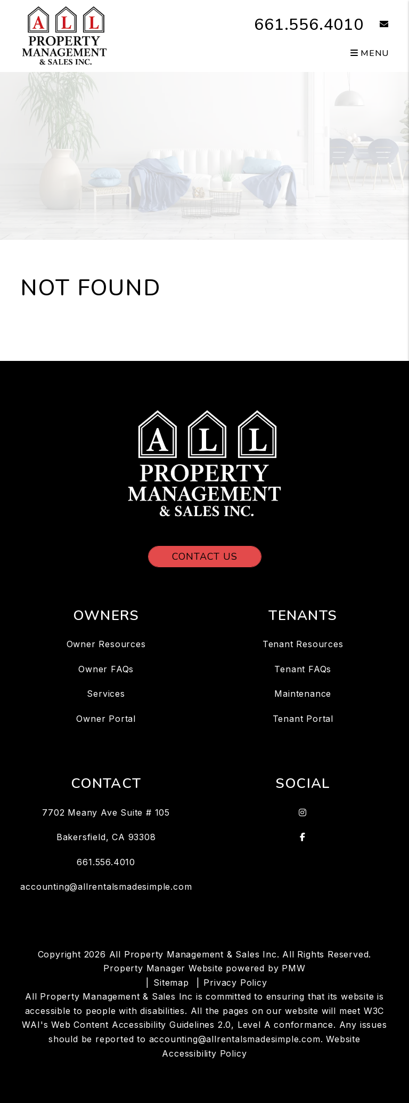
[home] (64, 35)
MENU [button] (369, 53)
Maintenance (302, 693)
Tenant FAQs (302, 669)
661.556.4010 (309, 25)
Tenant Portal (303, 718)
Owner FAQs (106, 669)
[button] (376, 25)
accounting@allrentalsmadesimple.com (106, 886)
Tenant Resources (303, 644)
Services (106, 693)
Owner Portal (106, 718)
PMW (293, 968)
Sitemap (171, 982)
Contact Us (205, 556)
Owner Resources (106, 644)
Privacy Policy (235, 982)
